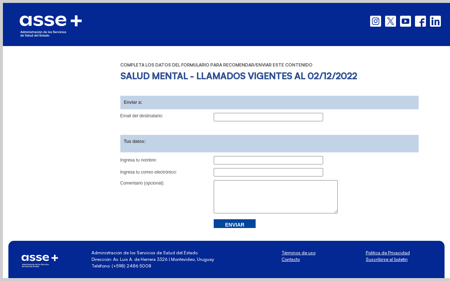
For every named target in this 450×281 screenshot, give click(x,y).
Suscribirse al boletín (387, 259)
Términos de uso (298, 252)
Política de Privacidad (388, 252)
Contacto (291, 259)
